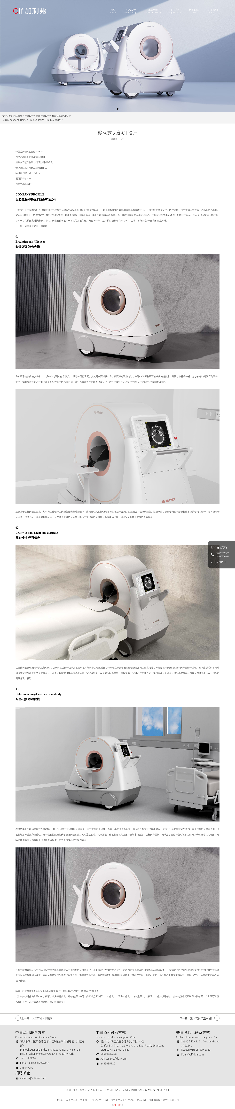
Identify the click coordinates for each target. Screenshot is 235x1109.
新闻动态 (194, 11)
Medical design (54, 119)
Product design (36, 119)
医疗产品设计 (43, 115)
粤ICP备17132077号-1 (158, 1090)
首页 (113, 11)
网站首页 (17, 115)
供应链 (175, 11)
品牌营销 (153, 11)
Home (23, 119)
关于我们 (212, 11)
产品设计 (131, 11)
